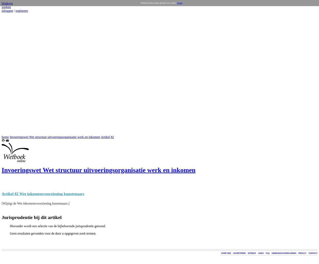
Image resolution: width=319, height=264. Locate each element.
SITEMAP (252, 253)
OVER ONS (226, 253)
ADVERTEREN (239, 253)
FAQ (268, 253)
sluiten (179, 3)
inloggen (7, 10)
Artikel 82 (107, 137)
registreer (22, 10)
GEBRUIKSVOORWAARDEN (284, 253)
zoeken (6, 7)
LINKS (261, 253)
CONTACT (313, 253)
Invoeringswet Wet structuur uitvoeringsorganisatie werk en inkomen (55, 137)
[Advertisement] (14, 74)
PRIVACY (302, 253)
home (5, 137)
